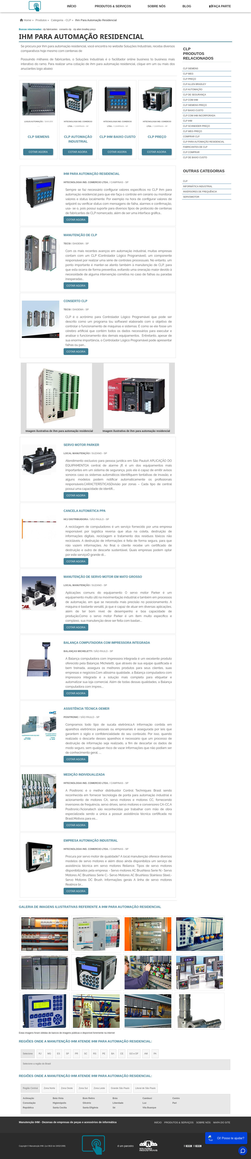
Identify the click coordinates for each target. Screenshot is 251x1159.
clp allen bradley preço (84, 29)
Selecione (28, 1053)
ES (58, 1053)
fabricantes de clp (195, 147)
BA (112, 1053)
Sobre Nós (157, 6)
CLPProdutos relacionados (198, 53)
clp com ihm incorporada (199, 115)
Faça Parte (220, 6)
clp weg (188, 73)
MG (49, 1053)
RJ (40, 1053)
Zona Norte (49, 1088)
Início (71, 6)
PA (155, 1053)
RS (94, 1053)
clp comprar (191, 152)
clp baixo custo (193, 110)
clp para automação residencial (203, 141)
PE (103, 1053)
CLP (185, 181)
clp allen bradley (194, 84)
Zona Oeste (67, 1088)
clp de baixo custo (195, 157)
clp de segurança (194, 94)
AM (146, 1053)
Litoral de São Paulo (145, 1088)
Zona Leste (99, 1088)
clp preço (189, 79)
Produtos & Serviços (113, 6)
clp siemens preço (195, 105)
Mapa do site (221, 1122)
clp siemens (190, 68)
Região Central (30, 1088)
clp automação (192, 89)
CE (121, 1053)
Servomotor (191, 197)
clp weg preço (192, 131)
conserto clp (65, 29)
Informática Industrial (197, 186)
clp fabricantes (50, 29)
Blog (187, 6)
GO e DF (133, 1053)
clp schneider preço (196, 126)
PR (76, 1053)
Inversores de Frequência (200, 191)
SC (85, 1053)
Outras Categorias (204, 171)
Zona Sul (83, 1088)
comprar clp (191, 136)
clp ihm (187, 121)
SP (67, 1053)
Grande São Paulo (120, 1088)
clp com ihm (190, 100)
